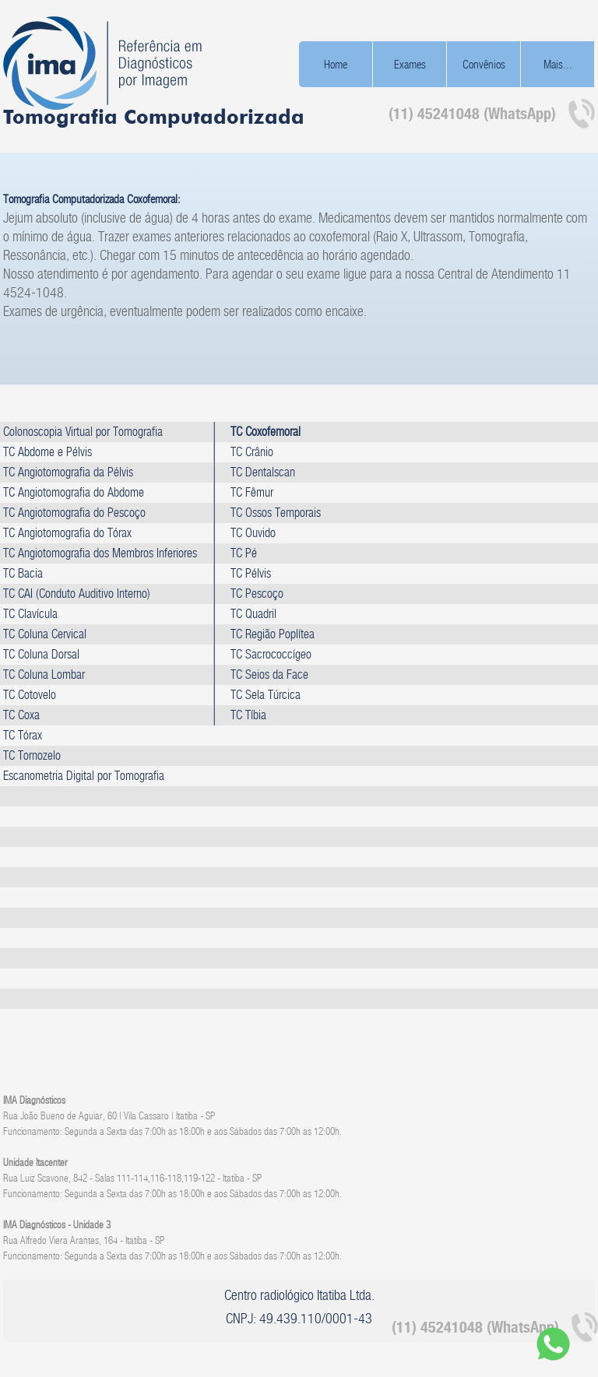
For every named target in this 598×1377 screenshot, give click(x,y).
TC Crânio (251, 451)
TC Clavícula (30, 613)
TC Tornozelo (32, 755)
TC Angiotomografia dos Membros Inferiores (100, 553)
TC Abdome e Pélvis (47, 451)
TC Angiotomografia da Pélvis (68, 472)
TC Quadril (253, 613)
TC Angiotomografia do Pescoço (74, 512)
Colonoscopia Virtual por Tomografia (83, 431)
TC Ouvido (253, 532)
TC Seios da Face (269, 674)
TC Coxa (21, 715)
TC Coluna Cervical (44, 634)
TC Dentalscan (262, 472)
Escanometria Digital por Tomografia (83, 775)
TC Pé (243, 553)
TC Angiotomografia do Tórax (67, 532)
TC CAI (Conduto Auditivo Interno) (76, 593)
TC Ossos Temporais (275, 512)
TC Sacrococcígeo (270, 654)
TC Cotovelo (29, 694)
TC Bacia (23, 573)
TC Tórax (22, 735)
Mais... (557, 64)
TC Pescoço (256, 593)
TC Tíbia (248, 715)
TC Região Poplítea (272, 634)
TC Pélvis (250, 573)
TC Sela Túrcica (265, 694)
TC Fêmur (251, 492)
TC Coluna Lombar (44, 674)
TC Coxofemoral (265, 431)
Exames (410, 64)
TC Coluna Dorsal (41, 654)
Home (335, 64)
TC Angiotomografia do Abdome (73, 492)
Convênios (484, 64)
